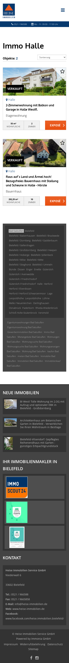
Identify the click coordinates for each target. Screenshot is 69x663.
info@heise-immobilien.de (30, 604)
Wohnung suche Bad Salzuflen (37, 341)
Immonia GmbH (41, 638)
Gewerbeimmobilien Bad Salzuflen (24, 332)
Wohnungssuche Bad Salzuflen (22, 346)
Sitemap (33, 649)
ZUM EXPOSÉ (55, 125)
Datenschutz (55, 644)
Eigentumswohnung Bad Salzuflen (24, 327)
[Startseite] (9, 11)
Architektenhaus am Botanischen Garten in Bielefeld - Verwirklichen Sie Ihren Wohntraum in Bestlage (41, 424)
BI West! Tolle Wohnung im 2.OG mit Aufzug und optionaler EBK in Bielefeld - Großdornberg (42, 405)
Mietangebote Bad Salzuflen (31, 336)
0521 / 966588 (20, 24)
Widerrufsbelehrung (32, 644)
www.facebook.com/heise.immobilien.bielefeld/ (35, 618)
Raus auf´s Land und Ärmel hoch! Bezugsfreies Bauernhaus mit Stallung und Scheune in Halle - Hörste (32, 181)
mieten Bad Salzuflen (28, 356)
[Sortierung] (51, 57)
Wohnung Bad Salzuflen (34, 351)
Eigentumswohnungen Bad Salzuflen (25, 322)
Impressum (11, 644)
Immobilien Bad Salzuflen (30, 361)
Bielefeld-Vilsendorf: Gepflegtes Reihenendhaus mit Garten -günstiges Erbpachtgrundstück (39, 443)
